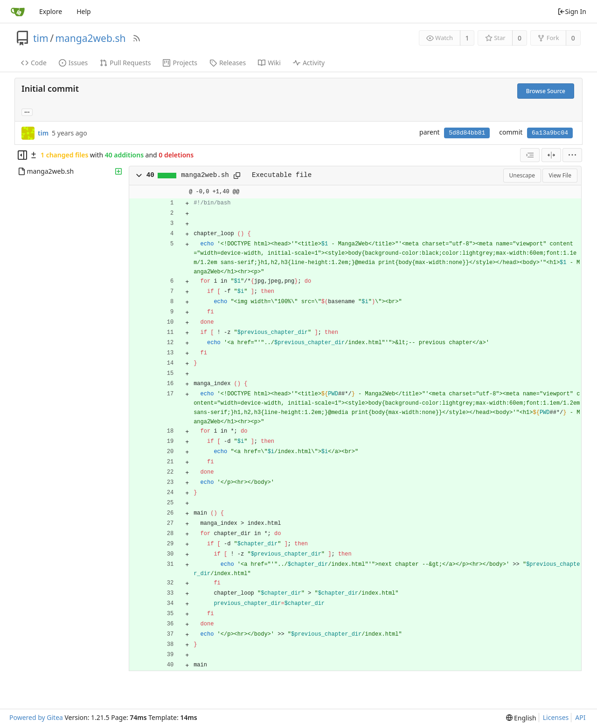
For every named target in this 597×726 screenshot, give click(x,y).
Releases (227, 62)
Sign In (571, 11)
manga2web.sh (90, 38)
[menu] (572, 155)
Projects (180, 62)
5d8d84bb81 (467, 132)
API (580, 717)
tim (41, 38)
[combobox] (530, 155)
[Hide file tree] (22, 155)
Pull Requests (125, 62)
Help (83, 11)
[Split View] (551, 155)
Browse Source (545, 91)
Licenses (556, 717)
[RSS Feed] (136, 38)
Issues (73, 62)
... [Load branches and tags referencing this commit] (27, 112)
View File (559, 175)
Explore (50, 11)
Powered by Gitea (36, 717)
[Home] (18, 11)
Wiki (269, 62)
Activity (309, 62)
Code (34, 62)
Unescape (522, 175)
